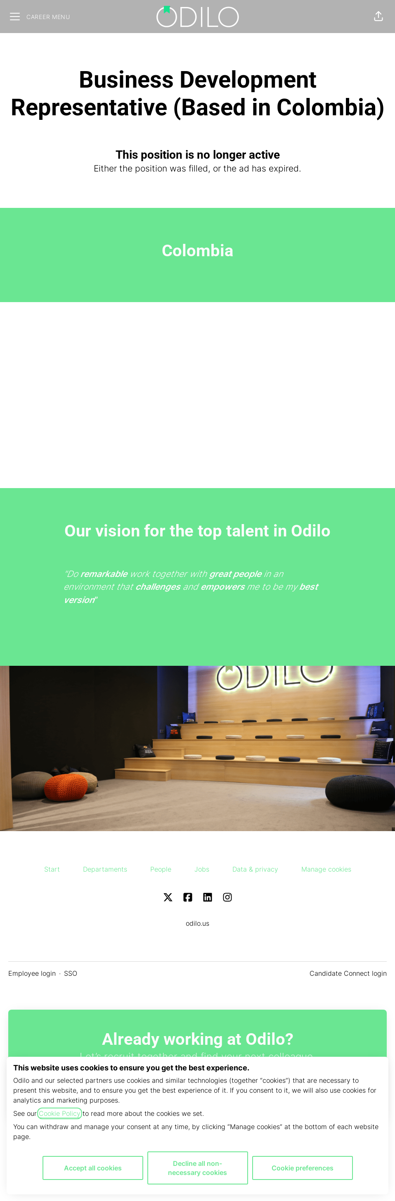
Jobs (201, 869)
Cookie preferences (303, 1168)
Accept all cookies (93, 1168)
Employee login (32, 973)
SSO (70, 973)
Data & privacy (255, 869)
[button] (378, 16)
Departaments (105, 869)
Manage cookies (326, 869)
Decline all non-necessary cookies (197, 1168)
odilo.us (197, 923)
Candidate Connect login (348, 973)
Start (52, 869)
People (160, 869)
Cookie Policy (59, 1113)
